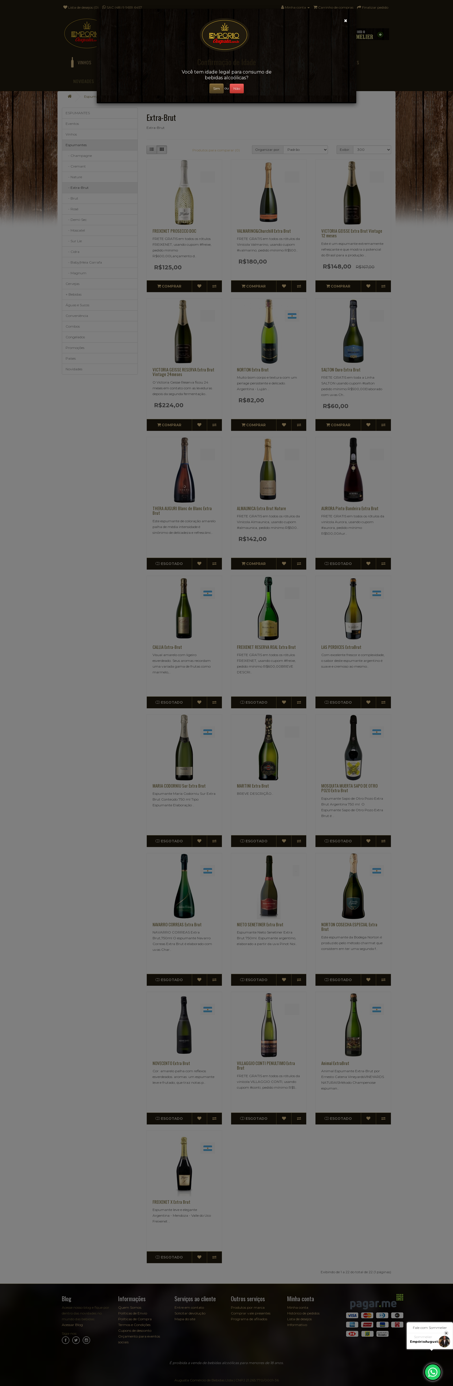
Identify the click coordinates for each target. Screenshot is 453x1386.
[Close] (346, 21)
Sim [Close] (216, 88)
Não (236, 88)
